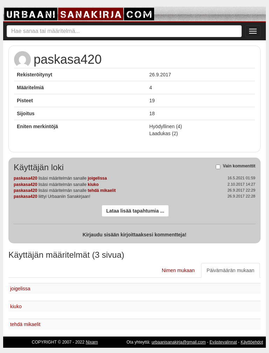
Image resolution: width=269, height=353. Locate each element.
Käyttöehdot (252, 342)
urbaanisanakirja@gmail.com (179, 342)
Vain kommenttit (239, 166)
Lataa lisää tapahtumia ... (135, 211)
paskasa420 (25, 178)
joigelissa (97, 178)
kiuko (93, 184)
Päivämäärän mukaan (230, 270)
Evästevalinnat (223, 342)
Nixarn (92, 342)
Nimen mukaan (178, 270)
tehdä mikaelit (102, 190)
